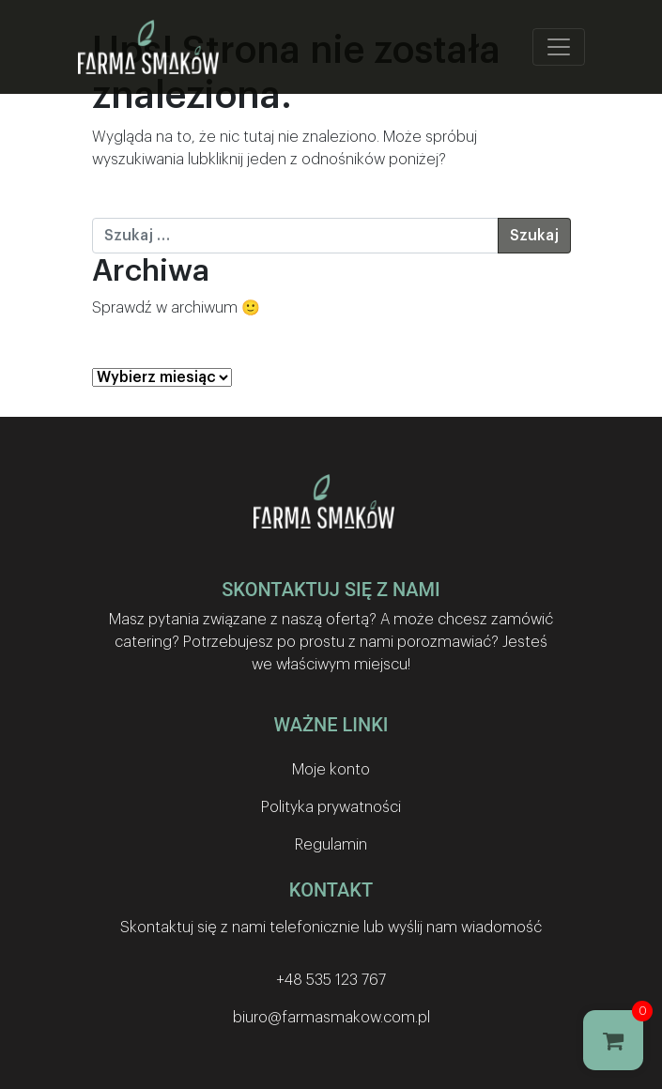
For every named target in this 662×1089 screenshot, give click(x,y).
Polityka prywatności (331, 807)
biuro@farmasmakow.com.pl (331, 1017)
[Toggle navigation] (558, 47)
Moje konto (331, 769)
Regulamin (331, 844)
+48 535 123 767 (331, 980)
